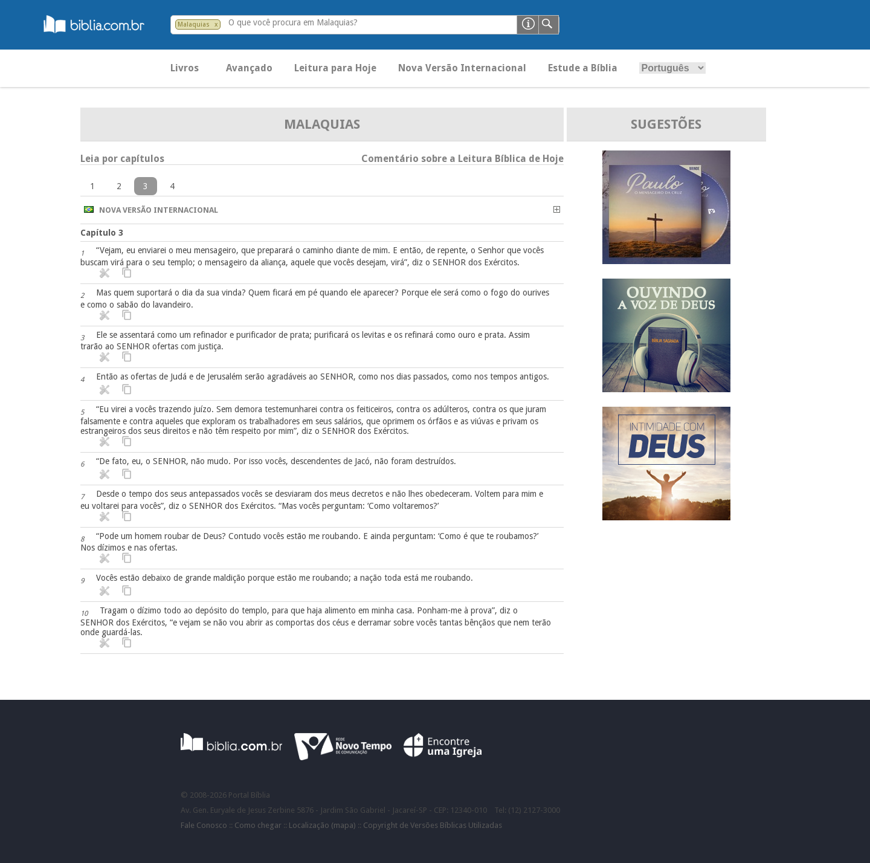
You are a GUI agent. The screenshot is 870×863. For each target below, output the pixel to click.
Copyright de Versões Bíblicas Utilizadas (432, 825)
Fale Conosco (204, 825)
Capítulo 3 (101, 233)
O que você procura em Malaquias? (293, 22)
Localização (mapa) (322, 825)
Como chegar (258, 825)
